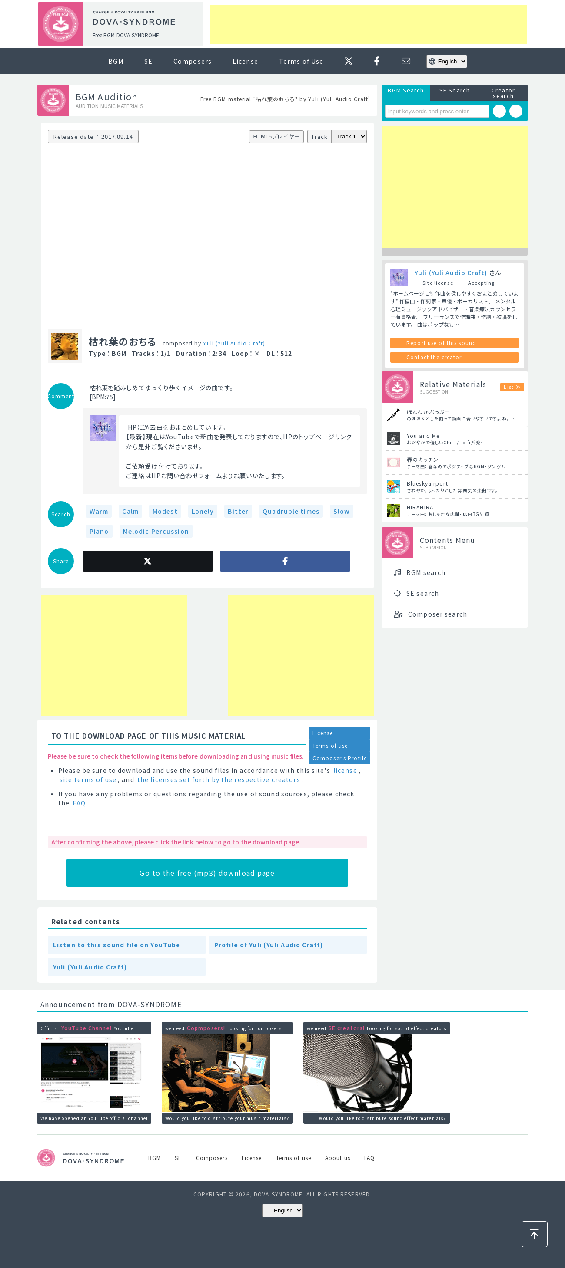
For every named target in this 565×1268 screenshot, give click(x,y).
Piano (99, 531)
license (345, 770)
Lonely (203, 511)
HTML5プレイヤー (276, 136)
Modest (165, 511)
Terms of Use (301, 61)
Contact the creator (434, 357)
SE (148, 61)
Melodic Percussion (156, 531)
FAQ (79, 802)
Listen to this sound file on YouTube (116, 944)
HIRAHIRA (420, 507)
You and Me (423, 435)
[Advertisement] (368, 24)
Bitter (238, 511)
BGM (115, 61)
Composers (192, 61)
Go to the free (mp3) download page (207, 872)
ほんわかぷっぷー (428, 411)
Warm (99, 511)
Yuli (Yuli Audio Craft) (234, 343)
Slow (341, 511)
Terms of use (330, 745)
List (508, 386)
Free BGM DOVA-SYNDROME (126, 35)
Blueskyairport (427, 483)
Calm (130, 511)
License (245, 61)
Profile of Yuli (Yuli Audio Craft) (268, 944)
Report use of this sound (441, 342)
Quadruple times (291, 511)
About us (337, 1157)
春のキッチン (423, 459)
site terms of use (88, 779)
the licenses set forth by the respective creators (218, 779)
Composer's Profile (339, 758)
